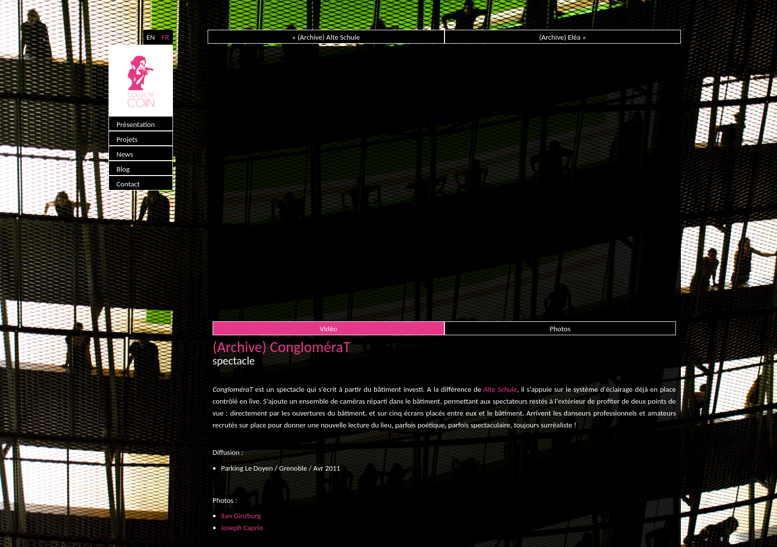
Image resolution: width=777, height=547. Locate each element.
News (124, 154)
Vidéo (328, 328)
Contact (128, 184)
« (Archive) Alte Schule (326, 37)
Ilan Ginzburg (241, 515)
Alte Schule (500, 389)
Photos (560, 328)
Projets (127, 139)
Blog (123, 169)
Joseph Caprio (242, 527)
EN (150, 37)
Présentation (135, 124)
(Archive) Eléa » (562, 37)
